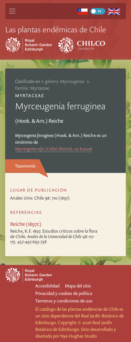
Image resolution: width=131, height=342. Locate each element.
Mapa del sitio (78, 286)
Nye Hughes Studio (78, 336)
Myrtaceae (29, 95)
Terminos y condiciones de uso (63, 301)
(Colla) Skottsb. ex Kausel (53, 149)
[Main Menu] (12, 11)
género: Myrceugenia (65, 81)
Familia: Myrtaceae (32, 88)
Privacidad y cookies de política (63, 293)
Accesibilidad (47, 286)
